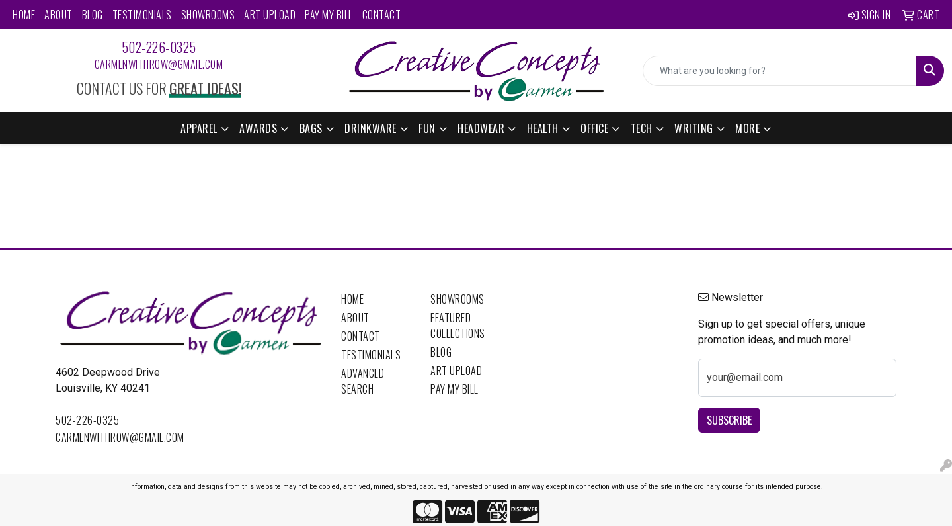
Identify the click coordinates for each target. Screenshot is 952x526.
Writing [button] (693, 128)
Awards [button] (258, 128)
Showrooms (208, 14)
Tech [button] (642, 128)
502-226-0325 (159, 47)
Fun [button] (427, 128)
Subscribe (729, 420)
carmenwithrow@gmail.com (159, 64)
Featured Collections (457, 325)
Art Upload (270, 14)
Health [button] (543, 128)
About (58, 14)
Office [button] (594, 128)
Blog (92, 14)
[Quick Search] (779, 71)
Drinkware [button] (370, 128)
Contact (381, 14)
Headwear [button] (480, 128)
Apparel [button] (199, 128)
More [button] (747, 128)
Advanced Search (362, 381)
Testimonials (142, 14)
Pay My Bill (329, 14)
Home (24, 14)
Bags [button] (311, 128)
